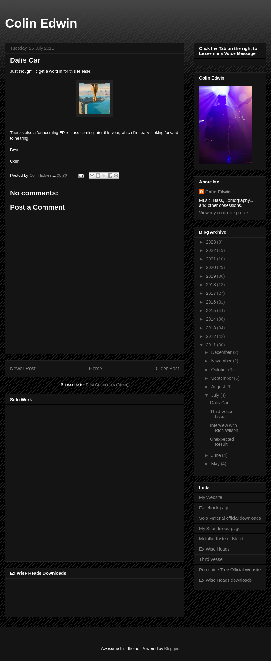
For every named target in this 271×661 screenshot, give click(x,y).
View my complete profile (223, 212)
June (216, 455)
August (218, 386)
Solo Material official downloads (230, 518)
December (222, 352)
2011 (211, 344)
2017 (211, 293)
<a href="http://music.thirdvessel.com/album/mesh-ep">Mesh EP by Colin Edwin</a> (65, 481)
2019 (211, 276)
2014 (211, 319)
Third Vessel (211, 559)
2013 (211, 327)
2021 (211, 258)
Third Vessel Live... (222, 414)
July (215, 395)
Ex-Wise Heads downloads (225, 580)
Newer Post (23, 368)
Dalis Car (219, 402)
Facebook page (214, 507)
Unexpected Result (222, 442)
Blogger (171, 648)
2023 (211, 241)
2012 (211, 336)
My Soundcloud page (220, 528)
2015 (211, 310)
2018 (211, 284)
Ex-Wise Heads (214, 549)
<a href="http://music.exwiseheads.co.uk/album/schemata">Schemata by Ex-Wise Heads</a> (73, 596)
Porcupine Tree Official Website (230, 569)
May (216, 463)
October (219, 369)
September (222, 378)
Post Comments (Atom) (107, 384)
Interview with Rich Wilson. (224, 428)
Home (95, 368)
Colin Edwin (41, 23)
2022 (211, 250)
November (222, 360)
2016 (211, 302)
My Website (210, 497)
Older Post (167, 368)
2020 (211, 267)
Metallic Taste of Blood (221, 538)
